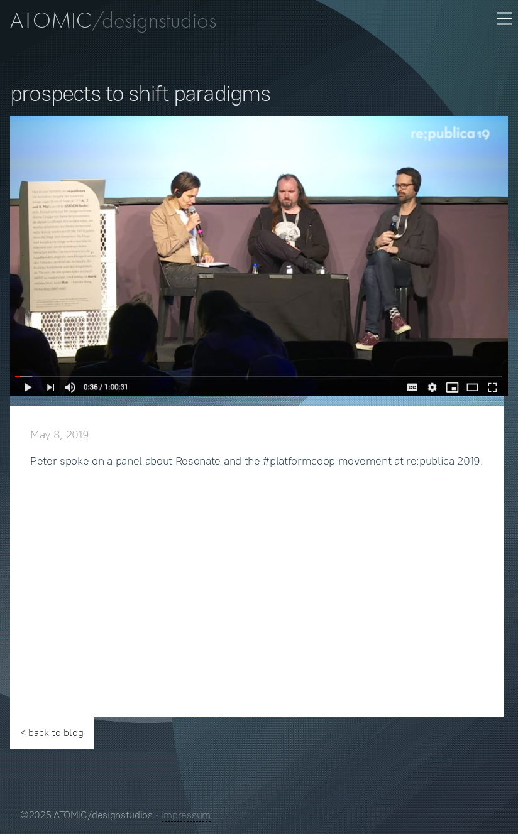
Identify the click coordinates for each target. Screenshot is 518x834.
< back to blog (52, 732)
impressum (186, 814)
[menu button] (503, 18)
